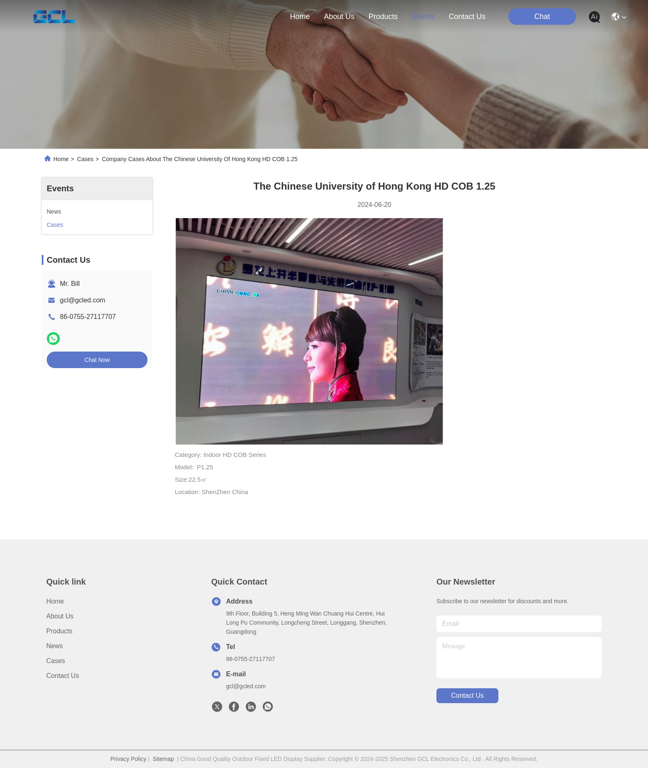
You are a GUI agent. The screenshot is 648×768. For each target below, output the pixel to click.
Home (300, 16)
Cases (85, 159)
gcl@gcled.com (82, 300)
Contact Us (62, 675)
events (423, 16)
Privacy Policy (128, 759)
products (383, 16)
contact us (467, 16)
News (54, 645)
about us (339, 16)
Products (59, 631)
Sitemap (163, 759)
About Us (60, 616)
